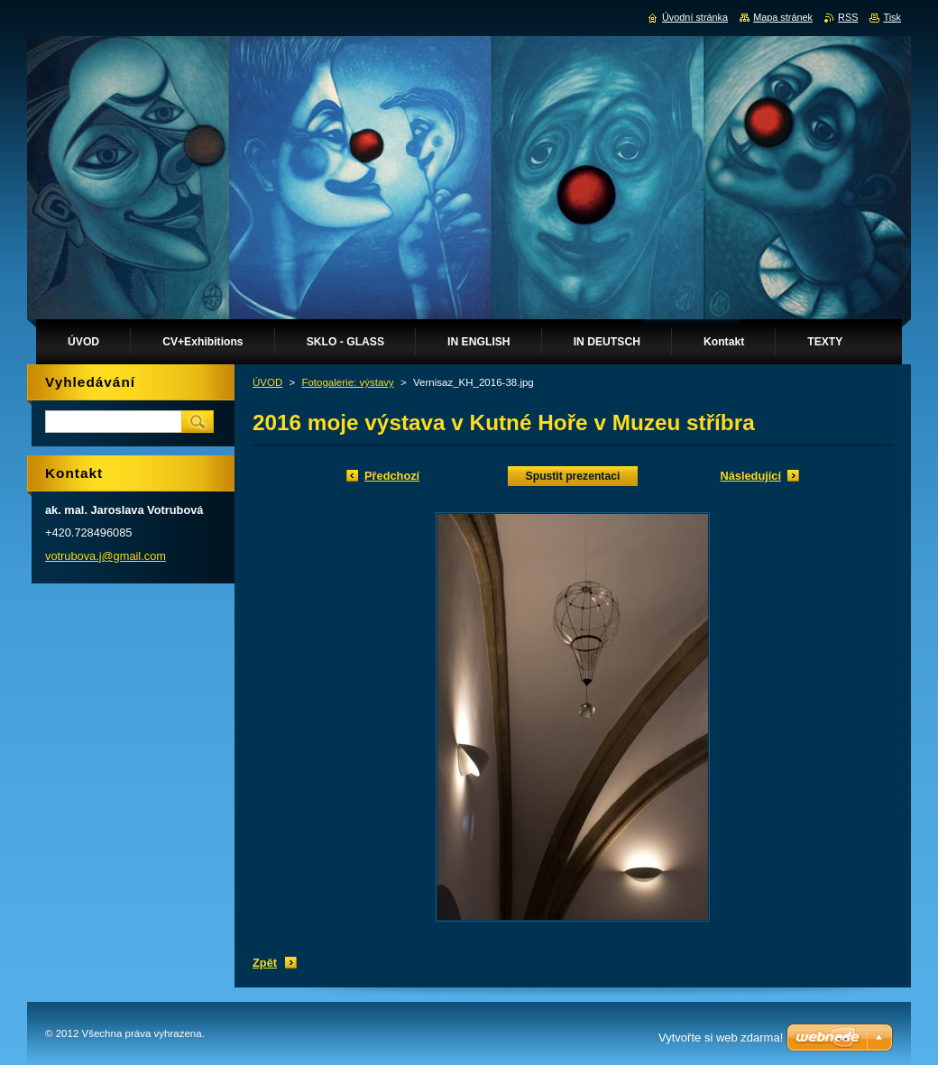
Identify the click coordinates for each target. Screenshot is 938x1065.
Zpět (265, 962)
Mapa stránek (783, 17)
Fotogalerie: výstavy (347, 382)
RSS (848, 17)
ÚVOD (267, 382)
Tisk (892, 17)
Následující (750, 475)
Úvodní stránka (695, 17)
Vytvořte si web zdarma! (720, 1037)
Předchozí (391, 475)
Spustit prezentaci (573, 476)
